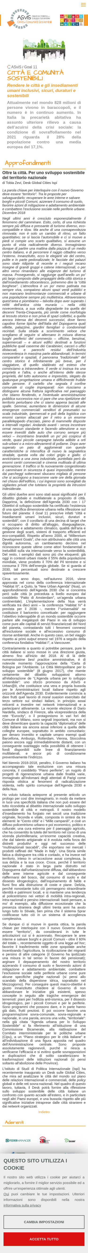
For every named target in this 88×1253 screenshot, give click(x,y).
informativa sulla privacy (22, 1205)
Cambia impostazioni (44, 1222)
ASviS (16, 67)
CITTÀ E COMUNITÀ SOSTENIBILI (35, 76)
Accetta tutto (44, 1239)
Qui (6, 1194)
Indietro (44, 1112)
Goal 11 (30, 67)
